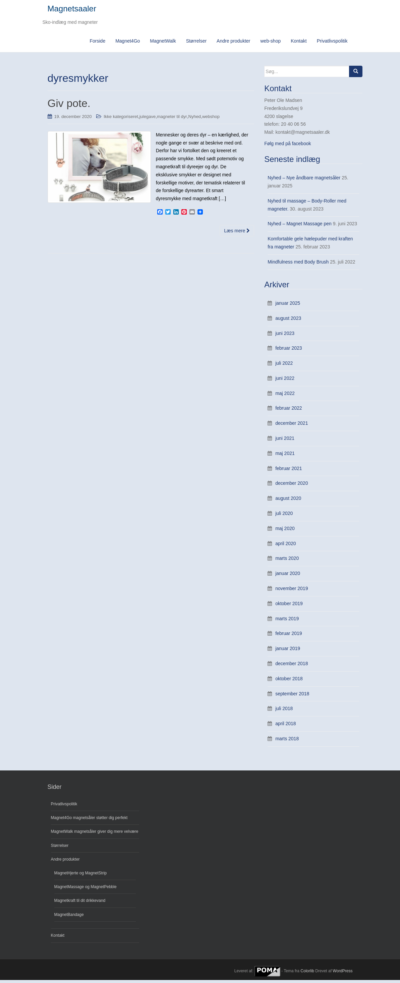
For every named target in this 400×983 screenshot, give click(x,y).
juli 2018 (284, 711)
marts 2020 (287, 561)
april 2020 (285, 546)
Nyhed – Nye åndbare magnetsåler (304, 180)
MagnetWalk (163, 44)
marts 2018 (287, 741)
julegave (147, 119)
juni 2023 (284, 336)
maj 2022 (285, 396)
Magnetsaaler (72, 10)
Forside (97, 44)
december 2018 (291, 666)
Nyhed (194, 119)
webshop (211, 119)
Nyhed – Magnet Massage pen (300, 227)
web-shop (271, 44)
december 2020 (291, 486)
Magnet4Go (127, 44)
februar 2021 (288, 471)
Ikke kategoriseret (121, 119)
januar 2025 (287, 306)
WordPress (342, 974)
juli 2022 (284, 366)
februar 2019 (288, 636)
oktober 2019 (289, 606)
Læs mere (237, 233)
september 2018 (292, 696)
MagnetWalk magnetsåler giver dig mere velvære (94, 834)
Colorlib (307, 974)
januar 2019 (287, 651)
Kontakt (298, 44)
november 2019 (291, 591)
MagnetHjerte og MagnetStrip (80, 876)
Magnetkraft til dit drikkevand (80, 904)
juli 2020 (284, 516)
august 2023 (288, 321)
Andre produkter (233, 44)
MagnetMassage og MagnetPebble (85, 889)
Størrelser (196, 44)
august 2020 (288, 501)
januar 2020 (287, 576)
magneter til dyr (172, 119)
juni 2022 (284, 381)
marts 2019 (287, 621)
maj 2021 (285, 456)
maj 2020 (285, 531)
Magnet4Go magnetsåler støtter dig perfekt (89, 820)
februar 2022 (288, 411)
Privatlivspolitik (332, 44)
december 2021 (291, 426)
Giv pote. (69, 106)
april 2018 (285, 726)
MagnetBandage (69, 917)
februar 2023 (288, 351)
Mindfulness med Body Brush (298, 265)
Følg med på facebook (287, 146)
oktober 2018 (289, 681)
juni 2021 (284, 441)
